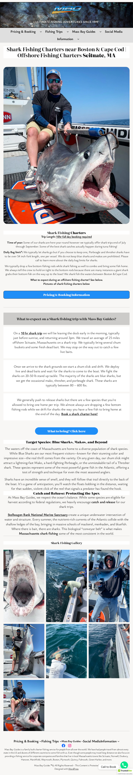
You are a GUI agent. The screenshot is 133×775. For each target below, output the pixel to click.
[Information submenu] (78, 39)
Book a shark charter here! (79, 414)
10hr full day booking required (74, 237)
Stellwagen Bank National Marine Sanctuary (38, 514)
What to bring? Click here (66, 431)
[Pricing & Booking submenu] (41, 32)
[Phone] (124, 767)
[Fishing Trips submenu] (68, 32)
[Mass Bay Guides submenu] (101, 32)
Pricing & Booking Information (66, 294)
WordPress (73, 768)
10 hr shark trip (31, 333)
